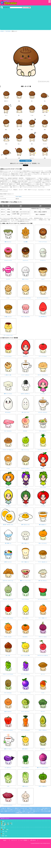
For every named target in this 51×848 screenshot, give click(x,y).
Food (6, 31)
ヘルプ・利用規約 (23, 840)
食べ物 (3, 827)
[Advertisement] (25, 19)
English (4, 840)
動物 (3, 821)
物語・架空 (4, 835)
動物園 (3, 825)
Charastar (2, 31)
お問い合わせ (33, 840)
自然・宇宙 (4, 831)
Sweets (9, 31)
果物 (3, 829)
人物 (3, 833)
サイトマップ (14, 840)
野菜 (7, 829)
